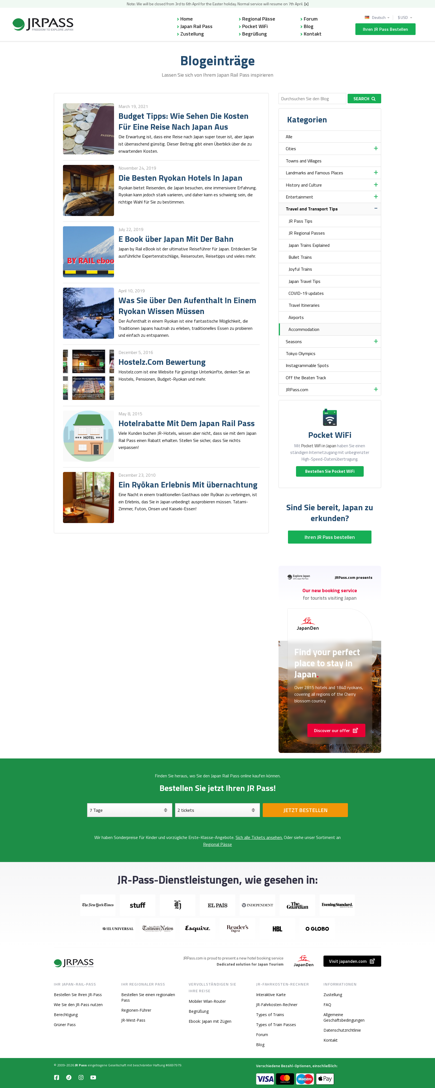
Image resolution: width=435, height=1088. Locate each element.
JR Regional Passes (307, 233)
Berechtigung (66, 1014)
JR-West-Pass (133, 1020)
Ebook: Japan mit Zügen (210, 1021)
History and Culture (304, 185)
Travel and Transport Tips (312, 208)
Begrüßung (254, 33)
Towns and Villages (304, 160)
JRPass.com (297, 389)
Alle (289, 136)
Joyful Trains (300, 269)
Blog (308, 26)
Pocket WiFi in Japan (318, 446)
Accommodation (304, 329)
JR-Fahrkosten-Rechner (276, 1004)
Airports (296, 317)
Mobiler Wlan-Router (207, 1001)
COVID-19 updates (306, 293)
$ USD (403, 17)
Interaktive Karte (271, 994)
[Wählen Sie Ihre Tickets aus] (217, 810)
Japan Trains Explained (309, 245)
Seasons (294, 341)
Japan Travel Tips (304, 281)
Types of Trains (270, 1014)
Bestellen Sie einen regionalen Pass (148, 997)
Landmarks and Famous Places (314, 172)
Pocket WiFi (255, 26)
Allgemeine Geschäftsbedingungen (344, 1017)
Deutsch (379, 17)
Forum (311, 18)
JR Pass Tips (300, 221)
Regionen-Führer (136, 1010)
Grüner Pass (65, 1024)
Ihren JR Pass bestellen (385, 29)
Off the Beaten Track (306, 377)
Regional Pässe (258, 18)
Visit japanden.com (352, 961)
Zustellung (192, 33)
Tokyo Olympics (300, 353)
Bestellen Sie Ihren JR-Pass (78, 994)
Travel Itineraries (304, 305)
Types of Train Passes (276, 1024)
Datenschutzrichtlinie (342, 1030)
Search (364, 98)
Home (186, 18)
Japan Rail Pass (196, 26)
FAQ (327, 1004)
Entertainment (299, 197)
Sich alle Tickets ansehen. (259, 837)
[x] (306, 4)
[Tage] (129, 810)
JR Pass (81, 1065)
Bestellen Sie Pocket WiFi (330, 471)
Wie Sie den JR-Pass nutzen (78, 1004)
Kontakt (313, 33)
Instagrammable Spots (307, 365)
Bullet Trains (300, 257)
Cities (291, 148)
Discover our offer (336, 730)
